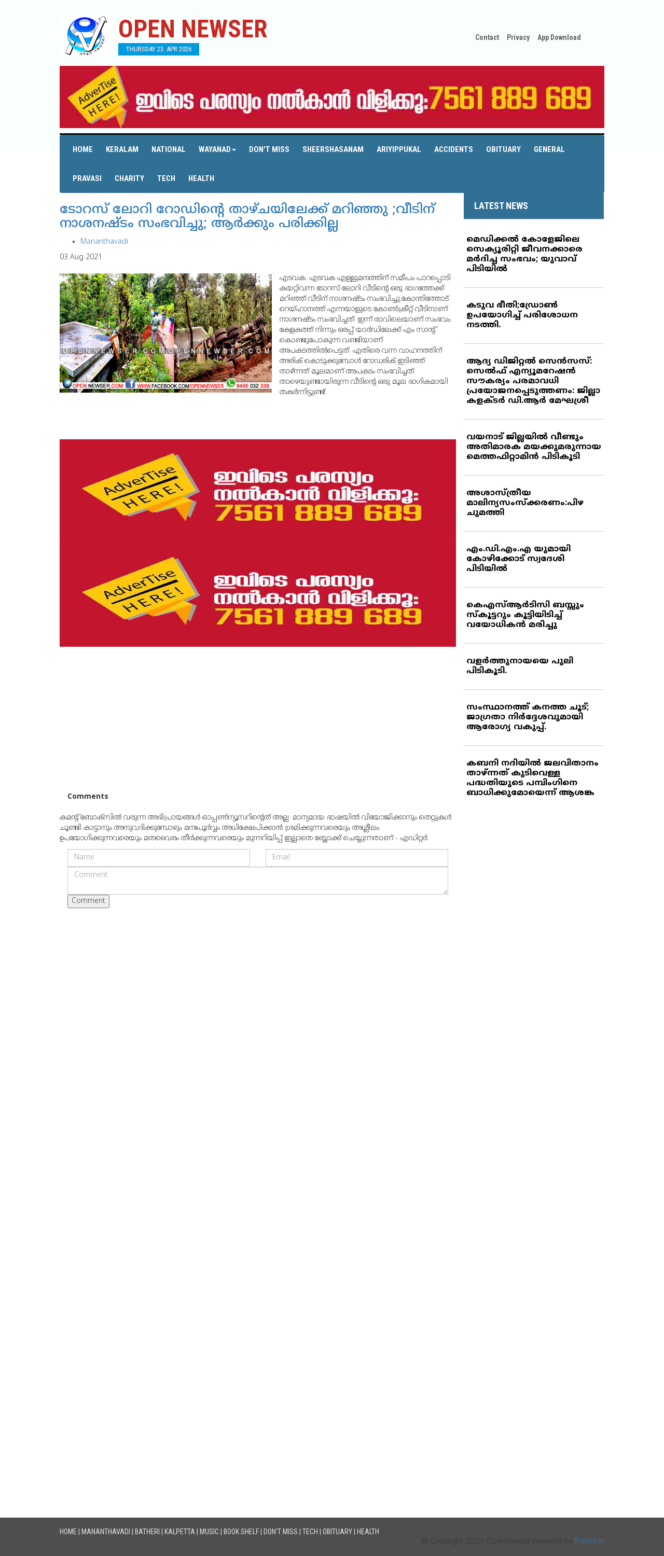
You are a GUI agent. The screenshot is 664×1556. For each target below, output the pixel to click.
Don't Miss (269, 149)
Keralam (122, 149)
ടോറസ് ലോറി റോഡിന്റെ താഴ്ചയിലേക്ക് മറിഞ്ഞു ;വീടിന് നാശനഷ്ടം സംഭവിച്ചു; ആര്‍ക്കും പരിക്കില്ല (247, 217)
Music (209, 1531)
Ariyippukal (399, 149)
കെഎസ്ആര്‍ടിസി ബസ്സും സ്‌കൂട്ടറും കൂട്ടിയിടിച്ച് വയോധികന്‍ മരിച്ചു (525, 615)
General (549, 149)
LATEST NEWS (501, 205)
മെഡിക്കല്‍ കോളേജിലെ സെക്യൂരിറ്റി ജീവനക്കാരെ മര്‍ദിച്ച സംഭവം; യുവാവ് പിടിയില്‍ (524, 254)
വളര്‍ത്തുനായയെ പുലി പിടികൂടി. (519, 666)
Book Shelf (241, 1531)
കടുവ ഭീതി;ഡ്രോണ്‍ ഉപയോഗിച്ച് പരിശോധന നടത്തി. (522, 315)
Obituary (503, 149)
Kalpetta (179, 1531)
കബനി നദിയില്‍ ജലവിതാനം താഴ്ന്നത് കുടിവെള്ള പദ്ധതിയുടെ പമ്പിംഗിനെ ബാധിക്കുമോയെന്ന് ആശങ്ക (532, 778)
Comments (87, 797)
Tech (166, 178)
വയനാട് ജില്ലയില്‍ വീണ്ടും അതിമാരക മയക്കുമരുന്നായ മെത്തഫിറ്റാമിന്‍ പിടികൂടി (533, 447)
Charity (129, 178)
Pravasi (87, 178)
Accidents (453, 149)
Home (83, 149)
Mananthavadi (104, 242)
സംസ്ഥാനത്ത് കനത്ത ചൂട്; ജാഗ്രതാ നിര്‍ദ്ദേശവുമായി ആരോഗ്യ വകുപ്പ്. (527, 717)
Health (201, 178)
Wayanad (217, 149)
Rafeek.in (589, 1541)
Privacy (518, 37)
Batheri (147, 1531)
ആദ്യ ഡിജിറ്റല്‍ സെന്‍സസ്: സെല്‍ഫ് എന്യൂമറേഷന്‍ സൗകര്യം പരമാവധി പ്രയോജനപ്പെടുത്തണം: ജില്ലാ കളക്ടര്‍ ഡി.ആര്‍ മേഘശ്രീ (533, 381)
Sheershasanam (333, 149)
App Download (559, 37)
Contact (487, 37)
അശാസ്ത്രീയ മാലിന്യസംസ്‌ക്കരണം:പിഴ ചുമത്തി (525, 503)
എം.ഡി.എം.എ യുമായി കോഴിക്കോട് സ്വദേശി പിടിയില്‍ (518, 559)
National (168, 149)
